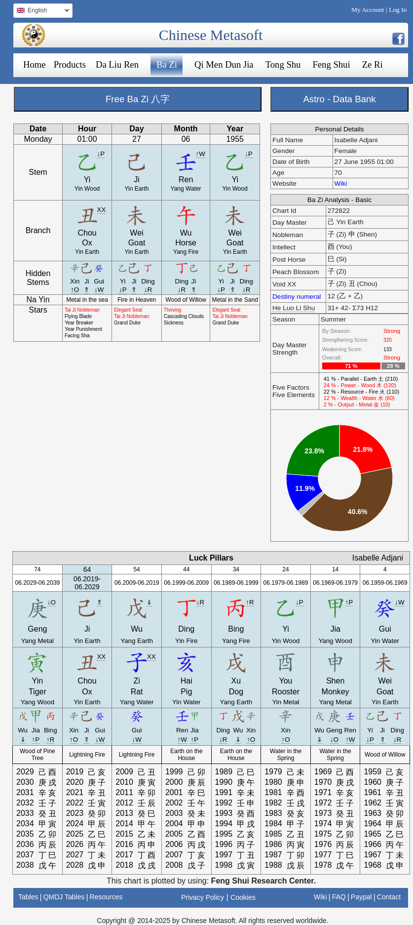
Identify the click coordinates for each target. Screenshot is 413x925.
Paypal (361, 897)
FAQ (339, 897)
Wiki (341, 183)
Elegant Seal (128, 310)
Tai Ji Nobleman (82, 310)
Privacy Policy (202, 897)
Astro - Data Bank (339, 99)
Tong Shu (283, 64)
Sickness (174, 322)
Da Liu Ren (117, 64)
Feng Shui (331, 64)
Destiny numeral (296, 296)
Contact (389, 897)
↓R (148, 289)
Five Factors (290, 387)
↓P (101, 154)
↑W (200, 154)
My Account (367, 9)
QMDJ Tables (64, 897)
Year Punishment (83, 329)
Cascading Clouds (184, 316)
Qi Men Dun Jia (224, 64)
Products (70, 64)
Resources (106, 897)
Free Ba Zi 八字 (138, 99)
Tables (28, 897)
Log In (398, 9)
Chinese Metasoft (211, 35)
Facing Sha (77, 335)
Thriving (173, 310)
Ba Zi (166, 64)
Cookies (243, 897)
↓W (99, 289)
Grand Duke (127, 322)
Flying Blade (78, 316)
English (41, 11)
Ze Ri (372, 64)
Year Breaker (79, 322)
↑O (75, 289)
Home (34, 64)
